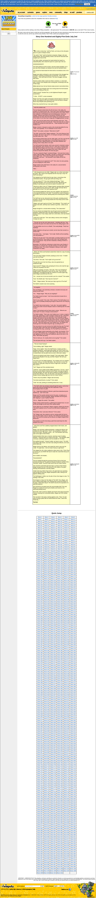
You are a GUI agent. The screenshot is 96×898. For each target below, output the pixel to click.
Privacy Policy (79, 4)
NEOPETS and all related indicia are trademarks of (15, 892)
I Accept (87, 4)
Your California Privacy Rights (14, 896)
